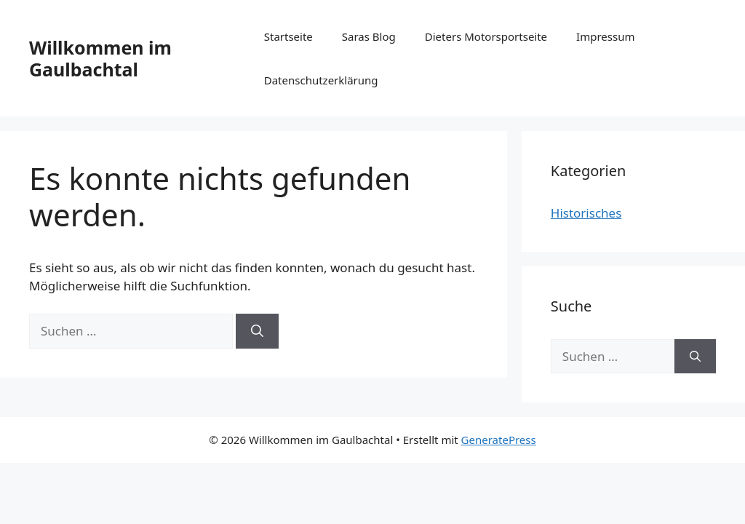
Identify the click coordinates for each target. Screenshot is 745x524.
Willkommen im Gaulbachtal (100, 58)
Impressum (605, 36)
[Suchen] (257, 331)
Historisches (586, 213)
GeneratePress (498, 439)
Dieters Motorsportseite (486, 36)
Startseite (288, 36)
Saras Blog (369, 36)
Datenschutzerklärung (321, 80)
